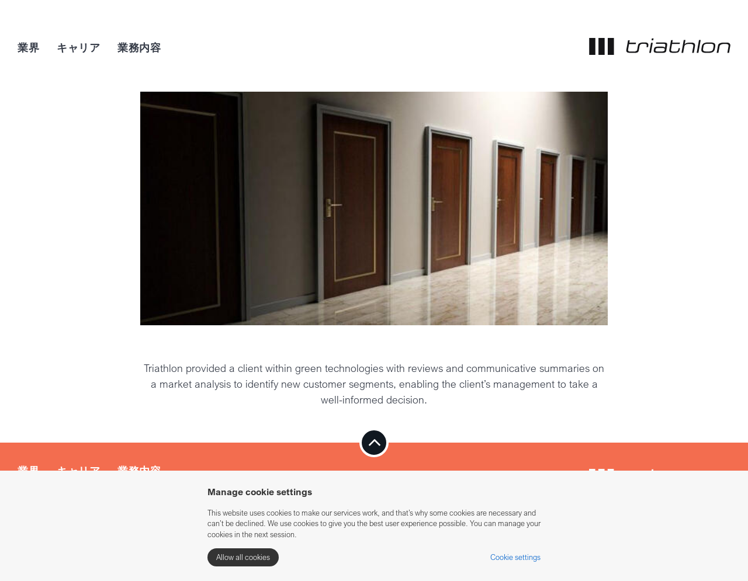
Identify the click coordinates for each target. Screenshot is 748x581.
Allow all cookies (243, 557)
